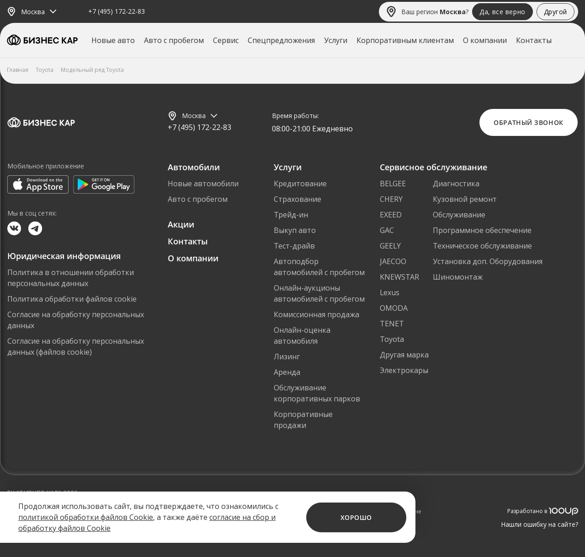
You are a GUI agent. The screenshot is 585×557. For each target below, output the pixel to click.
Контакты (534, 40)
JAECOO (393, 261)
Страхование (297, 199)
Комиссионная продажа (316, 314)
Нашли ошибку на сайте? (539, 524)
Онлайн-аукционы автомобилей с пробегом (319, 293)
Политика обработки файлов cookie (72, 299)
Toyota (392, 339)
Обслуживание (459, 215)
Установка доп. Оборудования (487, 261)
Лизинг (287, 357)
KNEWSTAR (399, 277)
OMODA (394, 308)
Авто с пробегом (174, 40)
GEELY (390, 246)
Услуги (335, 40)
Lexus (389, 292)
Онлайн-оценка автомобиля (302, 335)
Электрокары (404, 370)
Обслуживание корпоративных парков (317, 393)
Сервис (226, 40)
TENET (392, 324)
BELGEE (393, 183)
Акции (181, 224)
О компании (485, 40)
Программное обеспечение (482, 230)
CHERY (391, 199)
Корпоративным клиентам (405, 40)
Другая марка (404, 355)
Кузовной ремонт (465, 199)
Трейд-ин (291, 215)
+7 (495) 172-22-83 (116, 12)
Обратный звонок (528, 122)
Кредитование (300, 183)
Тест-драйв (294, 246)
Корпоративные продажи (303, 419)
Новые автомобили (203, 183)
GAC (387, 230)
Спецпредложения (281, 40)
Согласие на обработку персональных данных (75, 319)
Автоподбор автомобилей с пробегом (319, 266)
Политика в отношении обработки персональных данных (70, 277)
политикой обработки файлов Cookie (85, 517)
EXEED (391, 215)
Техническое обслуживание (482, 246)
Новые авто (113, 40)
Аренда (287, 372)
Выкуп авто (295, 230)
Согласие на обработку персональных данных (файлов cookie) (75, 346)
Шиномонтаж (458, 277)
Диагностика (456, 183)
